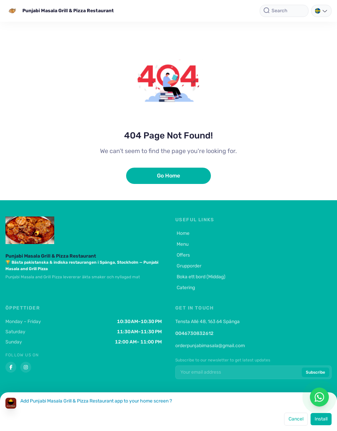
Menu (182, 244)
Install (321, 419)
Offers (182, 255)
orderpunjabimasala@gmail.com (210, 346)
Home (182, 233)
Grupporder (188, 266)
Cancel (296, 419)
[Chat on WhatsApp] (319, 397)
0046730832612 (194, 333)
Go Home (168, 175)
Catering (185, 288)
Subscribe (315, 372)
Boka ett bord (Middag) (200, 277)
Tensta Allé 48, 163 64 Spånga (207, 321)
